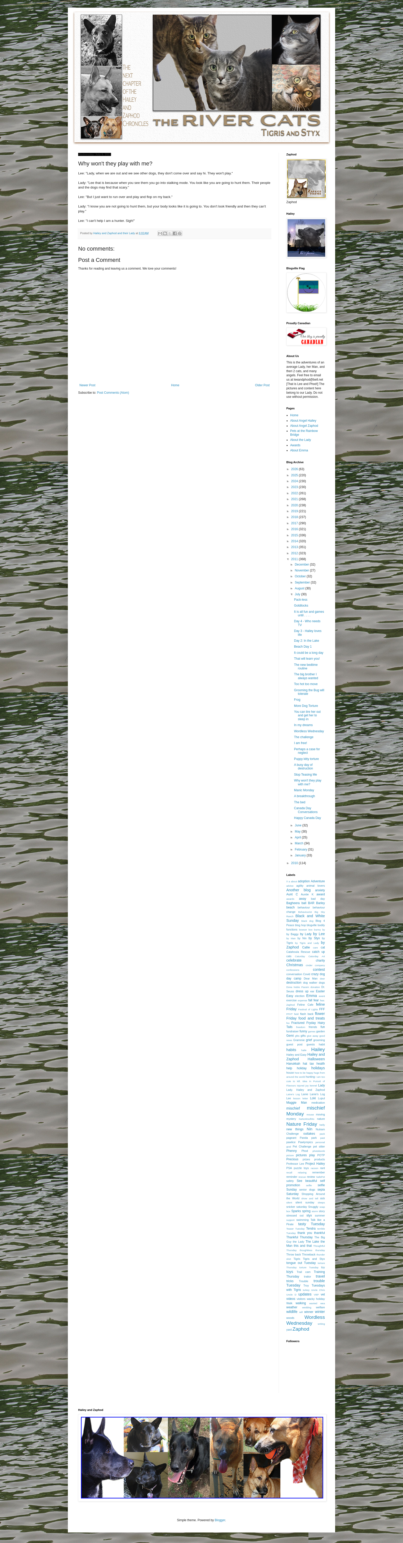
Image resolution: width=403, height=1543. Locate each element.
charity (320, 960)
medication (318, 1102)
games (312, 1031)
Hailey (318, 1049)
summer (320, 1215)
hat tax (308, 1063)
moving (320, 1114)
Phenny (291, 1151)
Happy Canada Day (307, 818)
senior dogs (307, 1189)
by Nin (302, 938)
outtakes (309, 1133)
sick (322, 1198)
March (299, 843)
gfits (297, 1035)
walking (301, 1303)
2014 (295, 541)
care (315, 947)
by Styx (314, 938)
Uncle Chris (318, 1290)
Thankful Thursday (299, 1237)
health (320, 1063)
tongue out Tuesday (301, 1263)
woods (290, 1317)
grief (309, 1040)
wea (322, 1303)
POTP (321, 1155)
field (296, 1014)
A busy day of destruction (303, 766)
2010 (295, 863)
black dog (307, 920)
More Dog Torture (306, 706)
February (301, 849)
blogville (312, 925)
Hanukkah (293, 1063)
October (301, 576)
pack (322, 1133)
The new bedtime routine (306, 666)
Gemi (290, 1035)
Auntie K (307, 894)
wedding (306, 1307)
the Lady (298, 1241)
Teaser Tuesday (295, 1228)
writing (321, 1323)
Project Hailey (315, 1163)
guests (311, 1044)
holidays (318, 1068)
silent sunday (304, 1202)
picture (290, 1155)
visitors (301, 1298)
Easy (289, 996)
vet (323, 1294)
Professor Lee (295, 1163)
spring (306, 1211)
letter (305, 1098)
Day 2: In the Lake (306, 640)
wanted (313, 1303)
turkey (306, 1290)
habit (322, 1044)
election (300, 995)
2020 (295, 505)
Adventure (318, 881)
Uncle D (291, 1294)
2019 (295, 511)
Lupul (321, 1098)
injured (300, 1085)
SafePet (320, 1176)
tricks (290, 1281)
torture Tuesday (309, 1267)
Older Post (262, 385)
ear (312, 991)
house (290, 1072)
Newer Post (87, 385)
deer (322, 978)
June (298, 825)
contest (319, 969)
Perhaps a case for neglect (307, 751)
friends (313, 1026)
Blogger (220, 1520)
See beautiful (307, 1181)
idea (305, 1081)
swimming (302, 1219)
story (322, 1211)
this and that (303, 1246)
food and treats (311, 1018)
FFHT (289, 1014)
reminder (291, 1176)
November (302, 570)
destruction (293, 982)
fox (288, 1023)
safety (290, 1180)
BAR (311, 903)
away (302, 899)
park (314, 1137)
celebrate (293, 960)
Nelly (322, 1124)
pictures (301, 1155)
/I (287, 881)
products (319, 1159)
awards (290, 898)
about (294, 881)
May (298, 831)
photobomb (319, 1151)
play (312, 1155)
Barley (320, 903)
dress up (302, 991)
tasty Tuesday (311, 1224)
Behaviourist (305, 912)
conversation (294, 974)
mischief (293, 1108)
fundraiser (292, 1031)
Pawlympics (305, 1142)
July (298, 594)
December (302, 564)
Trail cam (303, 1271)
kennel (313, 1085)
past (322, 1137)
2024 (295, 481)
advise (290, 885)
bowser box (306, 929)
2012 (295, 553)
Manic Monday (304, 790)
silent (289, 1202)
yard (289, 1329)
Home (175, 385)
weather (291, 1307)
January (301, 855)
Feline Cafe (305, 1004)
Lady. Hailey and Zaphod (305, 1089)
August (300, 588)
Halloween (316, 1059)
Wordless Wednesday (309, 731)
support (290, 1220)
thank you (305, 1233)
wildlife (291, 1312)
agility (300, 885)
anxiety (320, 890)
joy (307, 1085)
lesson (296, 1098)
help (289, 1068)
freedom (300, 1027)
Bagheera (293, 903)
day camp (293, 978)
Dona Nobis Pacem (297, 987)
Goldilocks (301, 605)
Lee (288, 1098)
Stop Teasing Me (305, 774)
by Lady (306, 934)
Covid (306, 974)
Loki (313, 1098)
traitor (307, 1276)
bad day (318, 898)
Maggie (291, 1102)
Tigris (297, 1258)
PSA (289, 1168)
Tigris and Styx (314, 1258)
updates (305, 1294)
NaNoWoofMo (306, 1118)
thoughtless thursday (312, 1250)
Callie (306, 947)
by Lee (319, 934)
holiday (302, 1068)
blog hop (300, 925)
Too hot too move (306, 684)
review (311, 1176)
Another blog (298, 890)
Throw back (293, 1254)
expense (302, 1000)
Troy (306, 1285)
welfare (320, 1307)
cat (323, 947)
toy (323, 1267)
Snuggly (313, 1206)
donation (315, 987)
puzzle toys (301, 1168)
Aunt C (292, 894)
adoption (304, 881)
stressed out (295, 1215)
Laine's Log (293, 1094)
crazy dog (318, 974)
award (320, 894)
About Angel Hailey (303, 420)
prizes (306, 1159)
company (320, 965)
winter (320, 1312)
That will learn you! (307, 658)
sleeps (321, 1202)
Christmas (294, 965)
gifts (303, 1035)
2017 (295, 523)
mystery (291, 1118)
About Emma (299, 450)
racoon (314, 1168)
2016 (295, 529)
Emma (311, 996)
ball (303, 903)
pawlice (291, 1142)
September (303, 582)
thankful (319, 1233)
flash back (307, 1013)
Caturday (300, 956)
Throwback (309, 1254)
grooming (319, 1040)
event (322, 996)
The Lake (312, 1241)
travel (320, 1276)
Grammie (299, 1040)
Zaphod (300, 1329)
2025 (295, 475)
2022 (295, 493)
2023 (295, 487)
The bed (299, 802)
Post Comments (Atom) (113, 392)
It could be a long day (308, 653)
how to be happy (304, 1072)
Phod (304, 1150)
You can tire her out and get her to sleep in (307, 715)
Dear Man (311, 978)
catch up (318, 952)
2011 (295, 559)
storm (315, 1211)
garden (320, 1031)
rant (322, 1168)
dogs (322, 982)
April (298, 837)
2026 (295, 469)
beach (290, 907)
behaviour (304, 907)
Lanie (304, 1094)
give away (312, 1035)
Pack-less (300, 599)
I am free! (300, 743)
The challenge (303, 737)
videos (290, 1299)
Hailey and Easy (296, 1054)
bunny (317, 929)
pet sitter (319, 1146)
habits (291, 1050)
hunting (310, 1076)
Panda (304, 1137)
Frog (297, 699)
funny (303, 1031)
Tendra (311, 1228)
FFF (322, 1009)
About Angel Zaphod (304, 426)
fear (316, 1000)
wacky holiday (316, 1298)
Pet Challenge (302, 1146)
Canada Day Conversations (306, 810)
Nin (310, 1129)
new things (295, 1129)
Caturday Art (316, 956)
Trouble (303, 1281)
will (301, 1312)
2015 (295, 535)
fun (322, 1027)
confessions (292, 969)
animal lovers (315, 885)
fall (310, 1000)
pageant (291, 1137)
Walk (289, 1303)
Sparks (296, 1211)
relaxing (302, 1172)
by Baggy (292, 934)
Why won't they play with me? (307, 782)
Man (304, 1102)
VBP (316, 1294)
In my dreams (303, 725)
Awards (295, 445)
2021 (295, 499)
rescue (302, 1176)
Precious (292, 1159)
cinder (309, 965)
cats (288, 956)
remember (318, 1172)
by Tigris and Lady (307, 943)
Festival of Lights (308, 1009)
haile (303, 1050)
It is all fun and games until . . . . (309, 613)
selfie (309, 1185)
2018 (295, 517)
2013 (295, 547)
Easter (320, 991)
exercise (291, 1000)
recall (289, 1172)
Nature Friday (301, 1124)
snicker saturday (296, 1206)
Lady (321, 1085)
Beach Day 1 (303, 646)
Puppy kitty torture (306, 759)
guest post (294, 1044)
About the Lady (300, 440)
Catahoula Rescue (298, 951)
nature (321, 1118)
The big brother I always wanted (306, 676)
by (323, 929)
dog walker (310, 982)
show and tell (309, 1198)
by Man (291, 938)
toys (289, 1272)
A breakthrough (304, 796)
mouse (310, 1114)
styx (309, 1215)
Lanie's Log (317, 1094)
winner (308, 1312)
